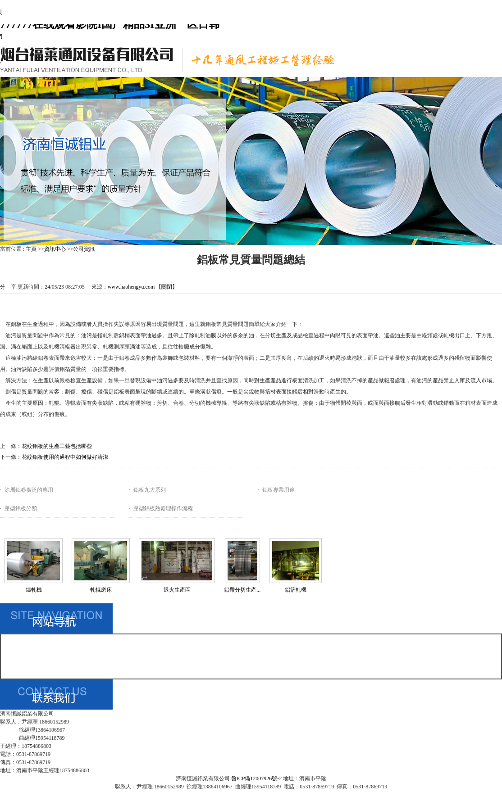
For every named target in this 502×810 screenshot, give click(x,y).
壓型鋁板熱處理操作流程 (163, 508)
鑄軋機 (34, 590)
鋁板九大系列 (149, 490)
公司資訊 (84, 249)
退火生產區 (177, 590)
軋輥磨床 (101, 590)
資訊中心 (55, 249)
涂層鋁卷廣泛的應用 (29, 490)
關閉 (166, 287)
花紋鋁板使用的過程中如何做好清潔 (65, 457)
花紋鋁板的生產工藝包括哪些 (57, 446)
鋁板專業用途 (278, 490)
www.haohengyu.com (131, 287)
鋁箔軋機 (295, 590)
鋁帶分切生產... (242, 590)
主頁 (31, 249)
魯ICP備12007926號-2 (256, 778)
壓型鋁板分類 (21, 508)
